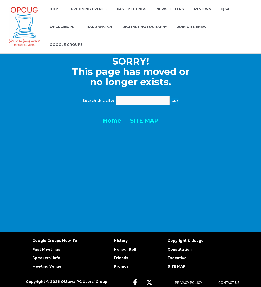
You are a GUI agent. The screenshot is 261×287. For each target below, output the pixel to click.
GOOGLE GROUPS (186, 32)
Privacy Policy (188, 276)
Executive (177, 251)
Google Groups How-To (54, 234)
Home (112, 114)
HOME (53, 14)
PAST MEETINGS (122, 14)
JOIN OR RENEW (148, 32)
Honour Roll (125, 242)
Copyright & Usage (186, 234)
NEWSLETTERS (158, 14)
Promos (121, 260)
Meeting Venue (47, 260)
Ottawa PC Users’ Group (84, 275)
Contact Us (228, 276)
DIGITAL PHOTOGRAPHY (104, 32)
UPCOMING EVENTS (83, 14)
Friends (121, 251)
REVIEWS (186, 14)
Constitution (180, 242)
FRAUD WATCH (62, 32)
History (121, 234)
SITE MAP (144, 114)
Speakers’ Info (46, 251)
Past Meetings (46, 242)
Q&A (206, 14)
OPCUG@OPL (228, 14)
